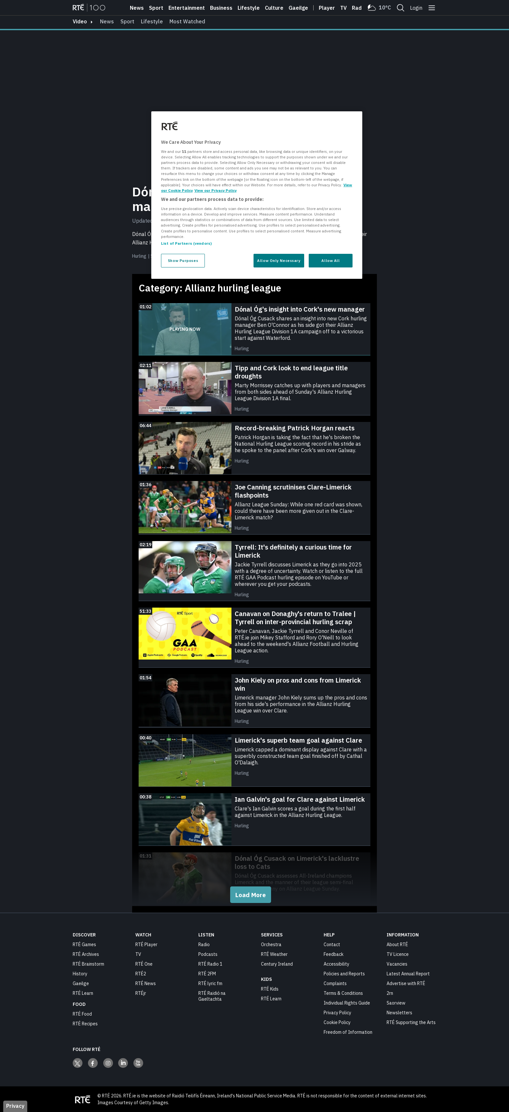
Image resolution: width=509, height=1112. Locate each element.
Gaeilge (298, 8)
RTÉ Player (146, 944)
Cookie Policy (337, 1022)
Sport (156, 8)
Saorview (396, 1003)
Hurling (139, 256)
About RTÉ (397, 944)
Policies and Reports (344, 973)
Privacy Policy (337, 1012)
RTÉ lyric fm (210, 983)
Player (327, 8)
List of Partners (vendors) (186, 243)
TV (138, 954)
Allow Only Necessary (278, 260)
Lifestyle (249, 8)
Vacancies (397, 964)
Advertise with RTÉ (406, 983)
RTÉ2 (140, 973)
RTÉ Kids (270, 989)
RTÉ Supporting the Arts (411, 1022)
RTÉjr (140, 993)
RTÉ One (144, 964)
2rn (390, 993)
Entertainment (186, 8)
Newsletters (399, 1012)
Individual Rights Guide (347, 1003)
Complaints (335, 983)
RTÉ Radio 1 (210, 964)
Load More (250, 894)
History (80, 973)
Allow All (330, 260)
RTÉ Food (82, 1014)
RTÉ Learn (83, 993)
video (80, 21)
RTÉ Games (84, 944)
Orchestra (271, 944)
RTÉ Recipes (85, 1023)
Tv (343, 8)
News (137, 8)
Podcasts (207, 954)
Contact (332, 944)
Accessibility (336, 964)
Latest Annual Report (408, 973)
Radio (359, 8)
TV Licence (398, 954)
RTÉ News (145, 983)
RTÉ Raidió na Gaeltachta (212, 996)
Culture (274, 8)
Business (221, 8)
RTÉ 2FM (207, 973)
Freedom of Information (348, 1032)
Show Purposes (183, 260)
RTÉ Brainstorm (88, 964)
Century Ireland (277, 964)
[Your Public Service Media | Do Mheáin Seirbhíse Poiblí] (82, 1099)
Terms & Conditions (343, 993)
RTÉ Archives (86, 954)
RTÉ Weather (274, 954)
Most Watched (187, 21)
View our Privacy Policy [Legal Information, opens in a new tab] (215, 190)
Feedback (333, 954)
